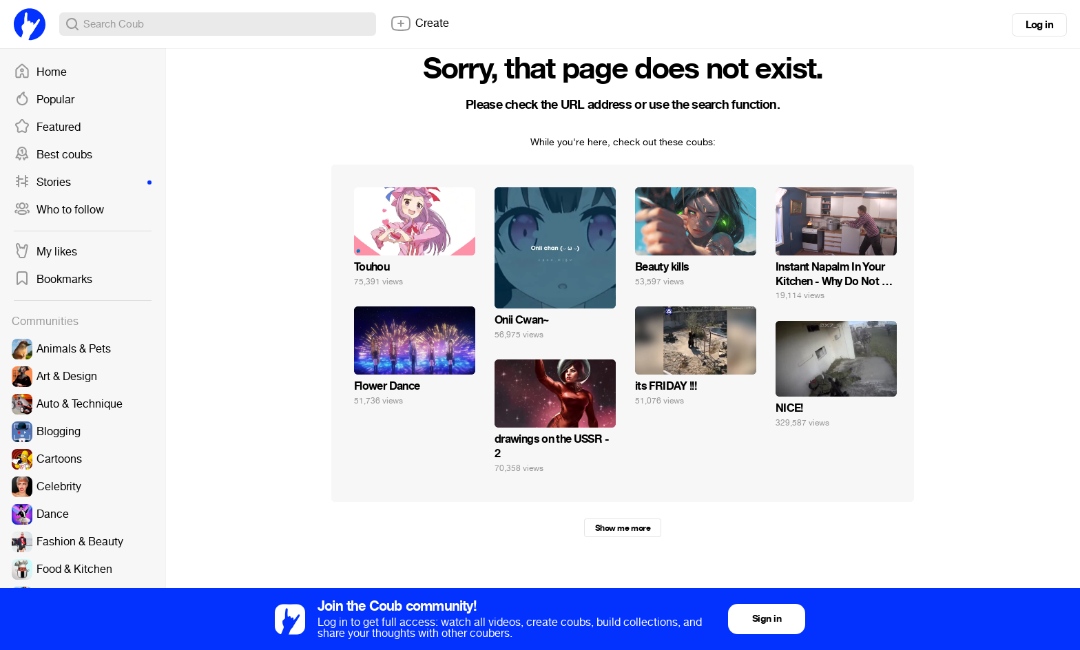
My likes (45, 252)
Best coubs (53, 155)
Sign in (766, 618)
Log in (1039, 25)
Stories (83, 182)
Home (40, 72)
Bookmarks (53, 279)
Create (419, 23)
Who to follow (59, 210)
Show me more (622, 528)
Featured (47, 127)
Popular (44, 99)
